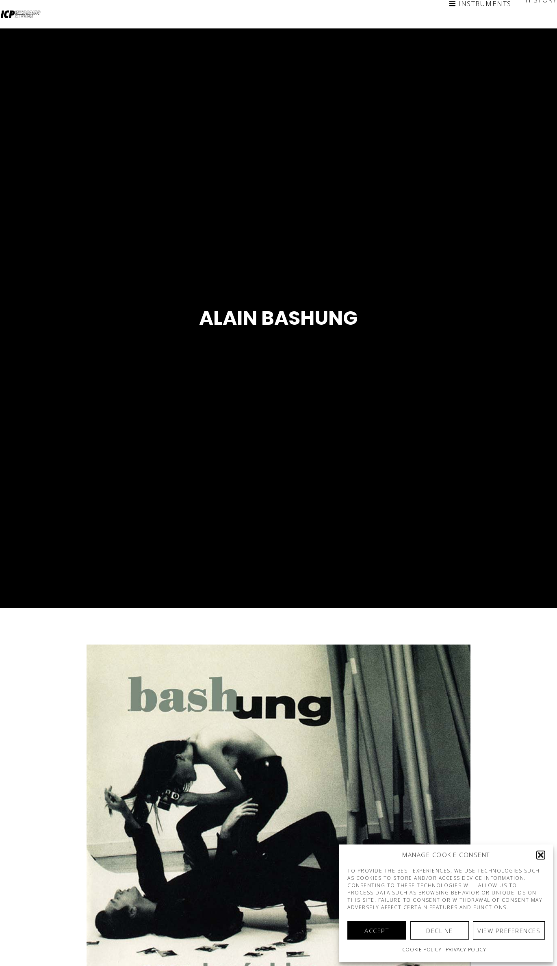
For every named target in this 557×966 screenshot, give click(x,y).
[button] (541, 855)
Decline (439, 931)
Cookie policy (422, 949)
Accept (376, 931)
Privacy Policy (466, 949)
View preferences (508, 931)
